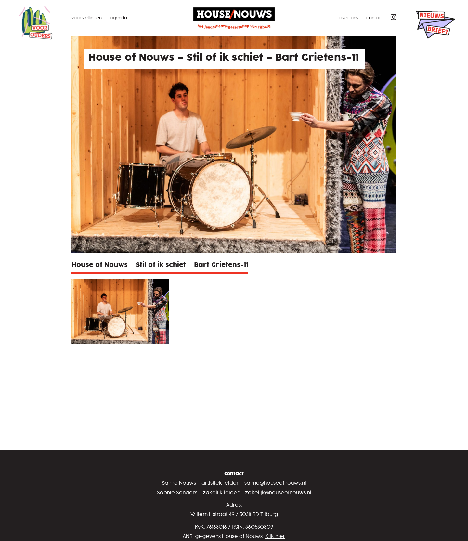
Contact (374, 18)
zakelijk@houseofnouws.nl (278, 492)
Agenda (118, 18)
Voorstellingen (87, 18)
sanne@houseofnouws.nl (275, 483)
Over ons (348, 18)
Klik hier (275, 536)
